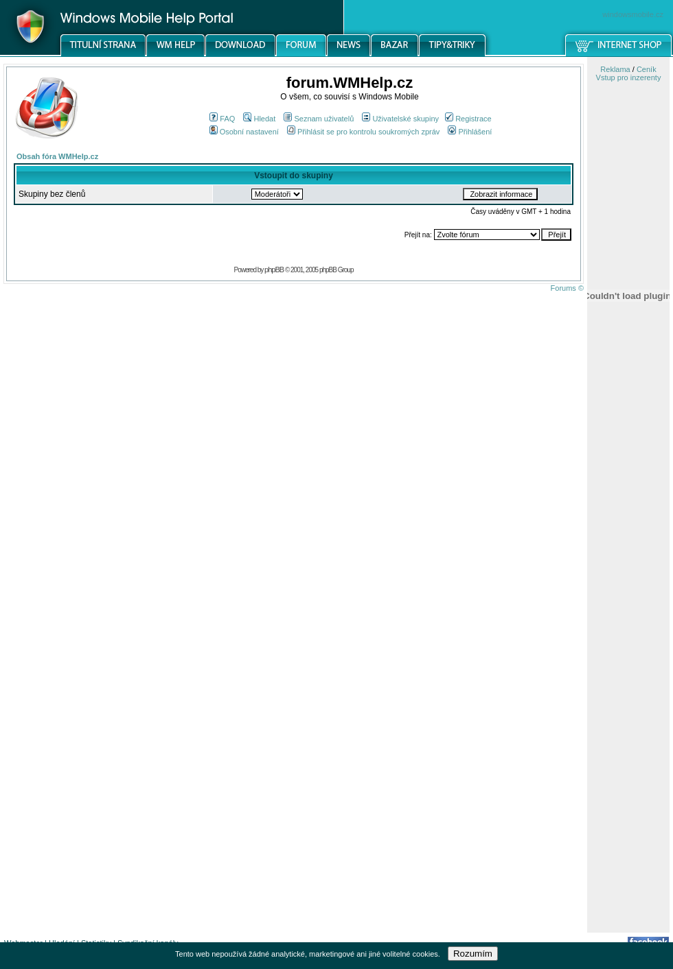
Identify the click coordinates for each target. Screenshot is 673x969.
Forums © (567, 288)
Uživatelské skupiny (400, 119)
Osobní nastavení (244, 132)
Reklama (615, 69)
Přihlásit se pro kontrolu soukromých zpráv (363, 132)
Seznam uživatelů (319, 119)
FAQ (222, 119)
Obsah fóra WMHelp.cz (57, 156)
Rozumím (472, 953)
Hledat (259, 119)
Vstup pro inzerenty (628, 77)
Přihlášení (470, 132)
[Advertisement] (628, 715)
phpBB (274, 269)
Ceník (647, 69)
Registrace (468, 119)
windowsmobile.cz (632, 14)
